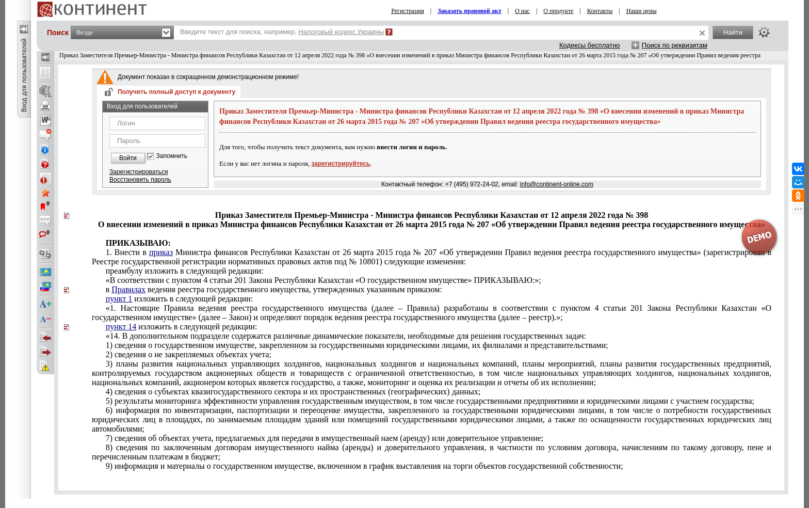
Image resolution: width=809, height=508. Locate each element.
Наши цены (641, 10)
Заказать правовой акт (469, 10)
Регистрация (407, 10)
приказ (161, 252)
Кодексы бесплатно (589, 45)
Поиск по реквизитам (674, 45)
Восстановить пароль (140, 179)
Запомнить (171, 156)
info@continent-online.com (556, 184)
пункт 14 (121, 326)
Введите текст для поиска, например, (282, 32)
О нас (522, 10)
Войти (128, 158)
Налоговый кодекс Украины (341, 32)
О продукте (558, 10)
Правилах (128, 289)
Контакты (600, 10)
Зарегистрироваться (138, 172)
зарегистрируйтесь (341, 163)
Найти (732, 32)
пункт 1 (119, 298)
